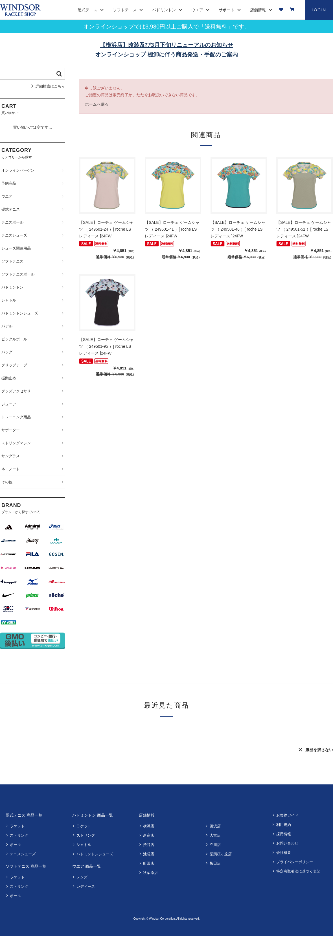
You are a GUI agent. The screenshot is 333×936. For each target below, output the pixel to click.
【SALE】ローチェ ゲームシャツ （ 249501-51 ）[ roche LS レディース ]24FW (303, 229)
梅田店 (215, 863)
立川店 (215, 845)
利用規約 (283, 825)
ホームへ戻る (97, 104)
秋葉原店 (150, 873)
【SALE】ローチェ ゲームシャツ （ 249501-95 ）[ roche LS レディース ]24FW (106, 346)
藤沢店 (215, 826)
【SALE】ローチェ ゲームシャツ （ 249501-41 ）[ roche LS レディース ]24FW (172, 229)
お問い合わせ (287, 843)
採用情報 (283, 834)
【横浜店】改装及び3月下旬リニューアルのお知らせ (166, 45)
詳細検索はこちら (50, 86)
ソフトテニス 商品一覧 (26, 866)
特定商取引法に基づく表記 (298, 871)
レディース (85, 886)
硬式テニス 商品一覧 (24, 815)
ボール (15, 845)
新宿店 (148, 835)
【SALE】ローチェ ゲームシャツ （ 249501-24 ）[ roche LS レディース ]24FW (106, 229)
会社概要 (283, 852)
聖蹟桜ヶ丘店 (221, 854)
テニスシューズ (23, 854)
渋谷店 (148, 845)
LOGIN (319, 9)
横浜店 (148, 826)
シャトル (83, 845)
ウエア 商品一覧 (86, 866)
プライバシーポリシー (294, 862)
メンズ (81, 877)
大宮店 (215, 835)
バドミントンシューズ (94, 854)
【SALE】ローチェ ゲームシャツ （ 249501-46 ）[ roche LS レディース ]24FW (238, 229)
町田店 (148, 863)
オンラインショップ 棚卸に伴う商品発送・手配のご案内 (166, 54)
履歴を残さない (319, 749)
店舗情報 (147, 815)
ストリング (19, 835)
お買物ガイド (287, 815)
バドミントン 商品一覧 (92, 815)
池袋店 (148, 854)
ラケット (17, 826)
